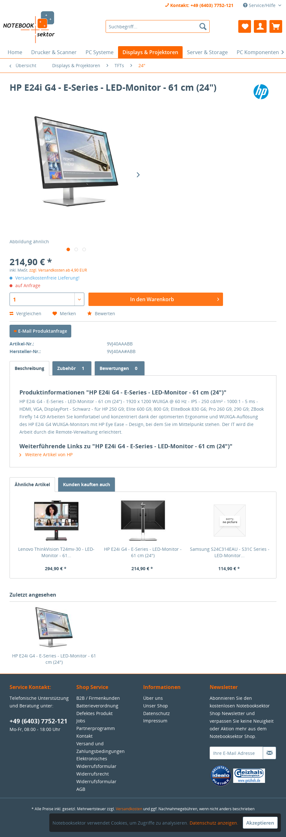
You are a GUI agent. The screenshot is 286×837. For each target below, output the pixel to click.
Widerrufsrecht (92, 774)
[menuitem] (158, 26)
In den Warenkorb (174, 298)
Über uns (153, 698)
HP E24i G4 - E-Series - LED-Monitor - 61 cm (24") (143, 552)
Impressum (155, 721)
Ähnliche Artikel (32, 484)
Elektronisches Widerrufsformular (96, 762)
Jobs (80, 721)
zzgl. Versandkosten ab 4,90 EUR (58, 270)
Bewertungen (120, 368)
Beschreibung (29, 368)
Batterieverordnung (97, 706)
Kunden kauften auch (86, 484)
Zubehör (72, 368)
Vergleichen (25, 313)
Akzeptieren (260, 822)
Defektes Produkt (94, 713)
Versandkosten (129, 809)
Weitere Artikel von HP (46, 454)
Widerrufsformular (96, 781)
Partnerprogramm (95, 728)
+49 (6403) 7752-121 (38, 721)
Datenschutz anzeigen (213, 823)
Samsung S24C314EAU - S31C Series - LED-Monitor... (229, 552)
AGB (80, 789)
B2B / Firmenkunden (98, 698)
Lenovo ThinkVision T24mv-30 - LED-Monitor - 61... (56, 552)
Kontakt (84, 736)
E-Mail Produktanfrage (40, 331)
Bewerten (101, 313)
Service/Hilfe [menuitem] (260, 5)
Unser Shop (155, 706)
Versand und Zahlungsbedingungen (100, 747)
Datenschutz (156, 713)
